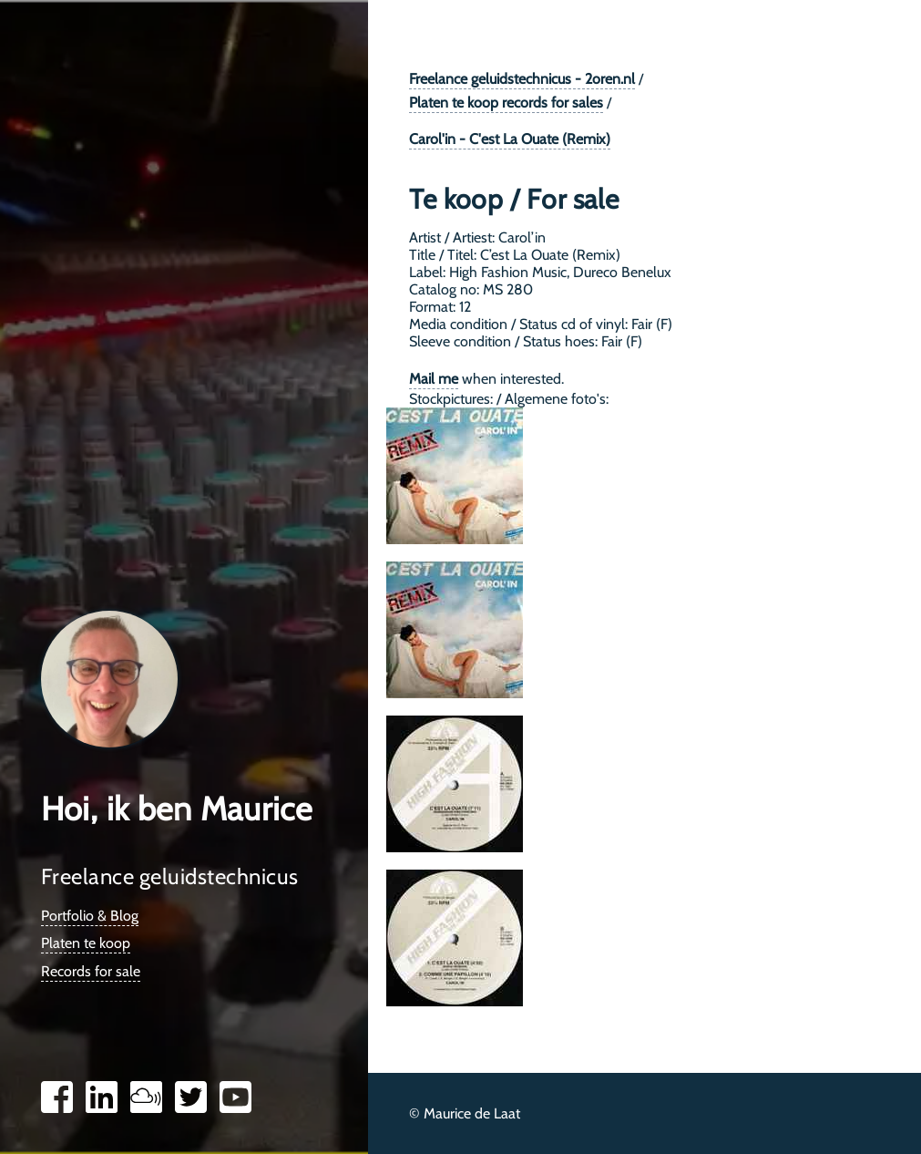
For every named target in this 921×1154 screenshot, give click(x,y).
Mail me (433, 378)
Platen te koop (85, 943)
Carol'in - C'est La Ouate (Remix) (509, 139)
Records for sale (90, 971)
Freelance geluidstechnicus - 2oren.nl (522, 79)
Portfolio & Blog (89, 915)
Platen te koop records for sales (506, 102)
